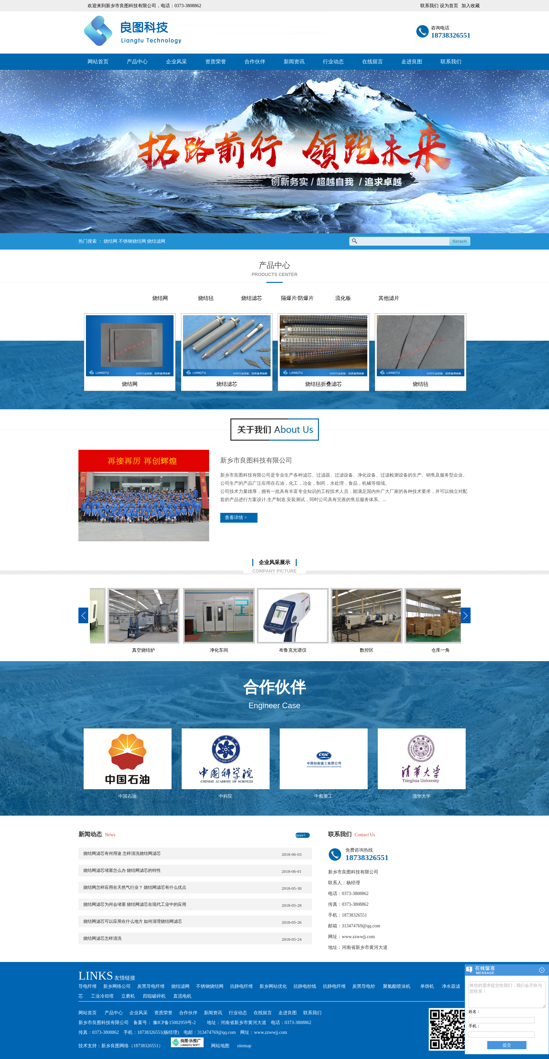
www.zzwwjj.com (358, 936)
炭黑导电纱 (363, 986)
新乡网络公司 (117, 986)
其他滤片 (388, 298)
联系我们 (451, 61)
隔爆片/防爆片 (297, 298)
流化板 (343, 298)
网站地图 (220, 1045)
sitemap (244, 1045)
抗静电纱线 (304, 986)
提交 (507, 1045)
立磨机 (128, 996)
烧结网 (110, 241)
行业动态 (333, 61)
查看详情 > (236, 517)
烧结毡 (206, 298)
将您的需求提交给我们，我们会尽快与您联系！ (507, 992)
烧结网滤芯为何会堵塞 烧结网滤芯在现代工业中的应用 (197, 905)
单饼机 (427, 986)
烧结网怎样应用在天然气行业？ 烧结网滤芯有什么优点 (197, 888)
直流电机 (182, 996)
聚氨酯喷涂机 (396, 986)
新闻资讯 (294, 61)
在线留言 (372, 61)
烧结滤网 (156, 241)
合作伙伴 (254, 61)
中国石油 (127, 796)
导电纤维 (87, 986)
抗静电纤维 (241, 986)
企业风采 (176, 61)
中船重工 (323, 796)
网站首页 (98, 61)
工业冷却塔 (102, 996)
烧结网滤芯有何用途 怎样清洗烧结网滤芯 (197, 854)
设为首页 (449, 5)
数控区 (274, 650)
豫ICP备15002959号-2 (174, 1022)
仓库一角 (348, 650)
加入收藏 (470, 5)
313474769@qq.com (361, 925)
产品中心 (137, 61)
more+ (300, 835)
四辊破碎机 (154, 996)
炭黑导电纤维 (151, 986)
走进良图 (411, 61)
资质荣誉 (215, 61)
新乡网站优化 (273, 986)
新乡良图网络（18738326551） (132, 1045)
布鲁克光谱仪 (200, 650)
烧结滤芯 (251, 298)
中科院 (225, 796)
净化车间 (127, 650)
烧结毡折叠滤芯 (323, 384)
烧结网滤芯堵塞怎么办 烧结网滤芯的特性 (197, 871)
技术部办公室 (422, 650)
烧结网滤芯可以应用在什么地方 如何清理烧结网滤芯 (197, 922)
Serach (459, 241)
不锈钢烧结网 (132, 241)
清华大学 (421, 796)
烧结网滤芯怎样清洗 (197, 939)
